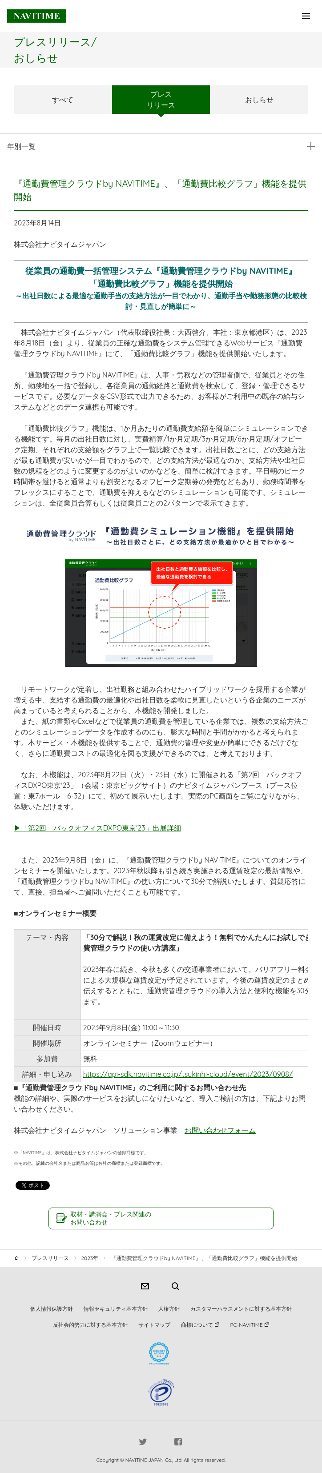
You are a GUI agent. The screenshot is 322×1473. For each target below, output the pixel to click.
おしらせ (259, 99)
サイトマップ (154, 1324)
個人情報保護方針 (51, 1308)
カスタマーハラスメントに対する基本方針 (241, 1308)
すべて (62, 99)
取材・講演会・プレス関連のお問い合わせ (110, 1218)
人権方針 (169, 1308)
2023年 (89, 1258)
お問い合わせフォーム (220, 1130)
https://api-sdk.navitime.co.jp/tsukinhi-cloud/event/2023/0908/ (188, 1074)
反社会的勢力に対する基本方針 (90, 1324)
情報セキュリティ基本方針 (116, 1308)
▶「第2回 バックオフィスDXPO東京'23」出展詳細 (97, 827)
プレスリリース (161, 99)
